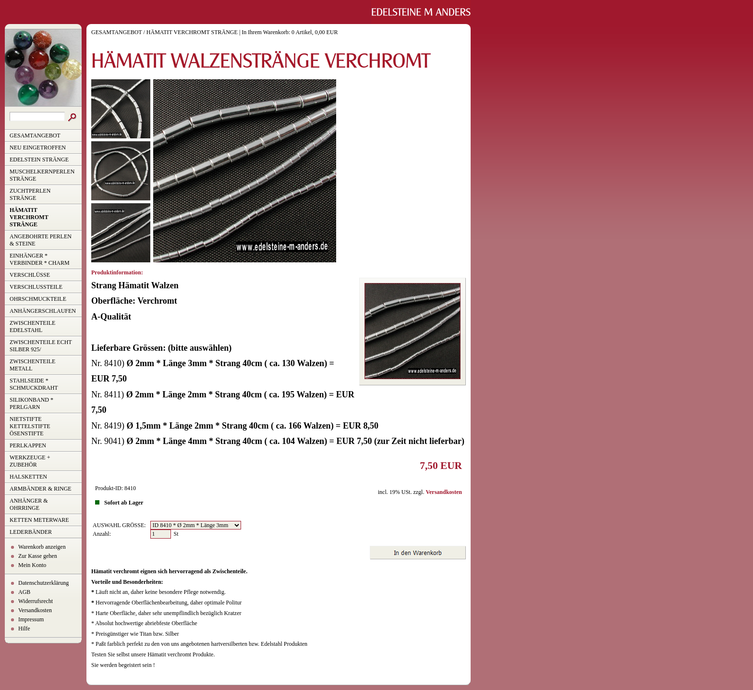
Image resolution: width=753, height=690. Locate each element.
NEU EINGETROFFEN (38, 147)
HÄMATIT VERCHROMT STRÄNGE (29, 217)
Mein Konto (32, 565)
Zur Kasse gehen (37, 556)
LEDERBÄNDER (31, 532)
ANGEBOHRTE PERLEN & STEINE (41, 240)
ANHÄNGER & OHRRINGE (29, 504)
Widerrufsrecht (35, 601)
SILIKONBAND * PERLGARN (31, 403)
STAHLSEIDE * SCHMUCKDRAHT (34, 384)
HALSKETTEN (28, 476)
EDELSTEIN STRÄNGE (39, 159)
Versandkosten (35, 610)
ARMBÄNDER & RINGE (41, 488)
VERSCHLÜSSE (30, 274)
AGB (24, 592)
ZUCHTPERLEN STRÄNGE (30, 194)
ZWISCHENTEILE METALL (32, 365)
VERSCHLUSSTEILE (36, 286)
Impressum (31, 619)
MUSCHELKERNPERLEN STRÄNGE (42, 175)
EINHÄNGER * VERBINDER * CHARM (40, 259)
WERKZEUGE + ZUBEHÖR (30, 461)
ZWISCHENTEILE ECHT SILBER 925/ (41, 346)
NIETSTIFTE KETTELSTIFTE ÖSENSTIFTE (30, 426)
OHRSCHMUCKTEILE (38, 299)
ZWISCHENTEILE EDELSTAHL (32, 326)
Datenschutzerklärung (43, 582)
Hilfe (24, 628)
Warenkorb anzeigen (42, 546)
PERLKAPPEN (28, 445)
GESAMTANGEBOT (35, 135)
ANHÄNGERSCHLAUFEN (43, 311)
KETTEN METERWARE (39, 520)
